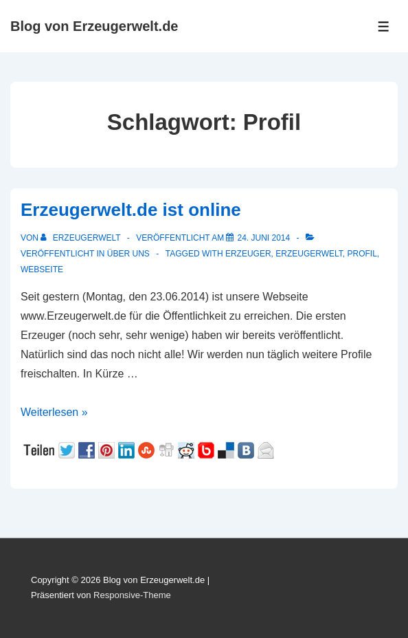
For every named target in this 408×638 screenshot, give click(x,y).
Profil (362, 253)
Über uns (128, 253)
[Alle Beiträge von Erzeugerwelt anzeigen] (81, 238)
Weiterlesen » (54, 412)
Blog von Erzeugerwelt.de (94, 26)
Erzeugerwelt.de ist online (131, 209)
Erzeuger (248, 253)
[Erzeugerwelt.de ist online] (263, 238)
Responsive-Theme (132, 595)
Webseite (42, 269)
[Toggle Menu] (383, 26)
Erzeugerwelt (309, 253)
